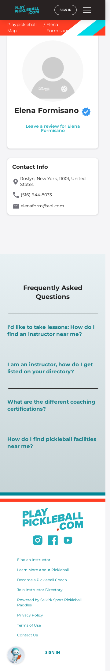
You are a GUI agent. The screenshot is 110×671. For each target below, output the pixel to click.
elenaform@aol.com (42, 206)
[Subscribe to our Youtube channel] (68, 541)
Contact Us (27, 635)
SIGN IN (66, 10)
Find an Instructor (33, 559)
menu (87, 10)
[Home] (27, 10)
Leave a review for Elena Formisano (53, 128)
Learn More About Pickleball (43, 569)
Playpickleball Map (22, 27)
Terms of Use (29, 625)
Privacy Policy (30, 615)
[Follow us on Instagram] (37, 541)
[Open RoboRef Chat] (15, 655)
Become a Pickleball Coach (42, 580)
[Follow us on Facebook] (53, 541)
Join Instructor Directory (40, 589)
